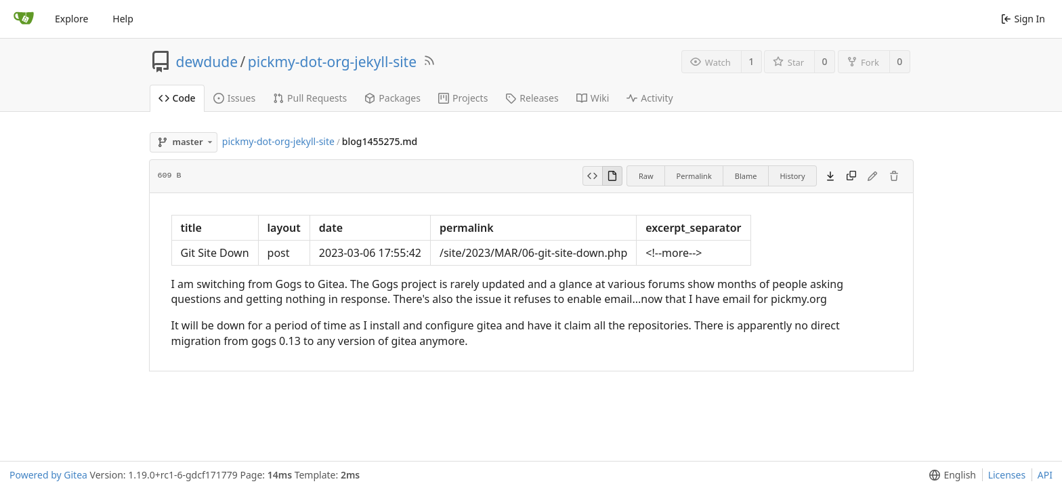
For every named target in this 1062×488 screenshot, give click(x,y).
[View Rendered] (612, 176)
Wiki (593, 98)
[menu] (950, 475)
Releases (531, 98)
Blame (746, 176)
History (792, 176)
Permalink (694, 176)
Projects (463, 98)
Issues (234, 98)
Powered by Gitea (48, 474)
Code (177, 98)
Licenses (1007, 474)
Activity (649, 98)
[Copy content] (851, 176)
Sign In (1023, 18)
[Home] (24, 18)
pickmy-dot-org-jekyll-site (332, 61)
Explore (71, 18)
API (1045, 474)
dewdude (207, 61)
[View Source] (592, 176)
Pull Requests (310, 98)
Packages (392, 98)
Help (122, 18)
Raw (646, 176)
